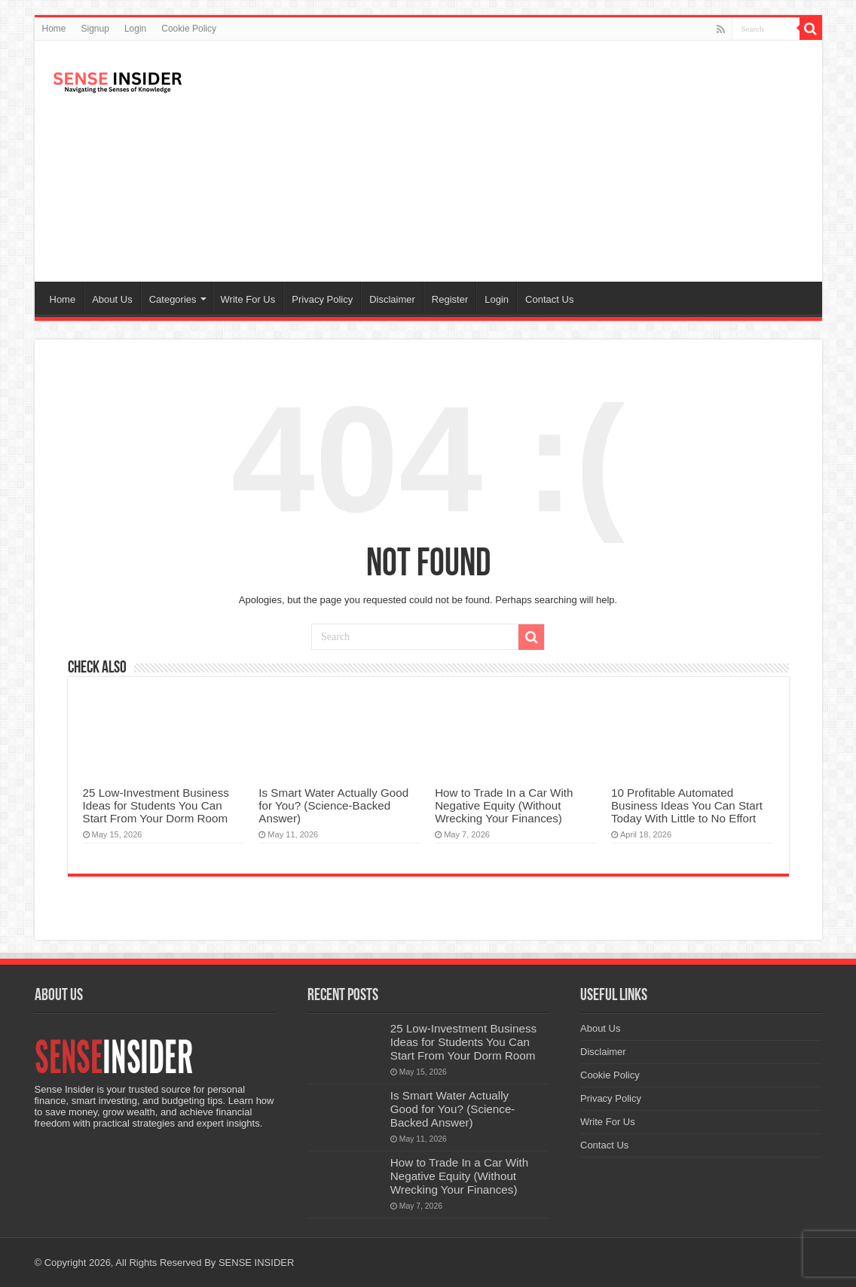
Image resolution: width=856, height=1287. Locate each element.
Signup (95, 28)
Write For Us (248, 299)
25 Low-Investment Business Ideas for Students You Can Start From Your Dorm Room (156, 805)
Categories (173, 299)
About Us (112, 299)
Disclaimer (392, 299)
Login (135, 28)
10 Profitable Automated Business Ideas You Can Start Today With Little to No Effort (687, 805)
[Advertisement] (536, 161)
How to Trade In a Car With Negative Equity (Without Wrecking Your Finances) (504, 805)
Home (54, 28)
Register (450, 299)
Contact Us (549, 299)
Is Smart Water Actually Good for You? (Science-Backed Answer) (333, 805)
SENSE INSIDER (256, 1262)
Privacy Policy (322, 299)
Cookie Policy (188, 28)
